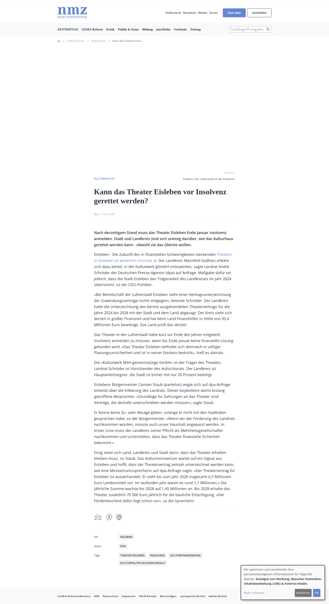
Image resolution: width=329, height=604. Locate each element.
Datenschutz (110, 596)
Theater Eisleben (132, 555)
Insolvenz (157, 555)
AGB (96, 596)
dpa (96, 214)
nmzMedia (163, 29)
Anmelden (259, 13)
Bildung (147, 29)
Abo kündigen (168, 596)
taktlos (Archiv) (218, 596)
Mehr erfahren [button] (254, 593)
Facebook (109, 517)
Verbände (180, 29)
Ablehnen (303, 593)
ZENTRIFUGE (67, 29)
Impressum (128, 596)
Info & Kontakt (148, 596)
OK (317, 593)
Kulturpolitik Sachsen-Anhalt (142, 563)
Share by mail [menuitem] (98, 517)
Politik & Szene (128, 29)
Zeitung (195, 29)
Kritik (110, 29)
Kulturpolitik (98, 41)
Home (58, 41)
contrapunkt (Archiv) (192, 596)
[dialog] (283, 582)
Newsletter (189, 12)
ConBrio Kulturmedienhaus (74, 596)
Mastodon (119, 517)
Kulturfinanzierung (185, 555)
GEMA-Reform (92, 29)
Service (213, 12)
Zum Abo (234, 13)
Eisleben (126, 537)
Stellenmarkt (173, 12)
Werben (203, 12)
